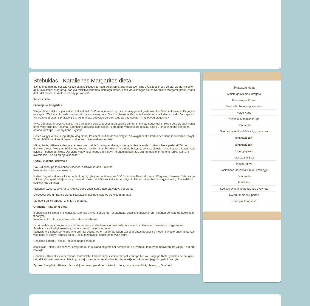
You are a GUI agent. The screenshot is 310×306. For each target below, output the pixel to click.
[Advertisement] (106, 34)
